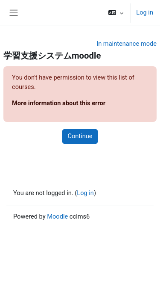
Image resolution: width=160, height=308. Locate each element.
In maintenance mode (126, 43)
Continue (79, 136)
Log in (144, 12)
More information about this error (58, 103)
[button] (116, 13)
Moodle (57, 216)
